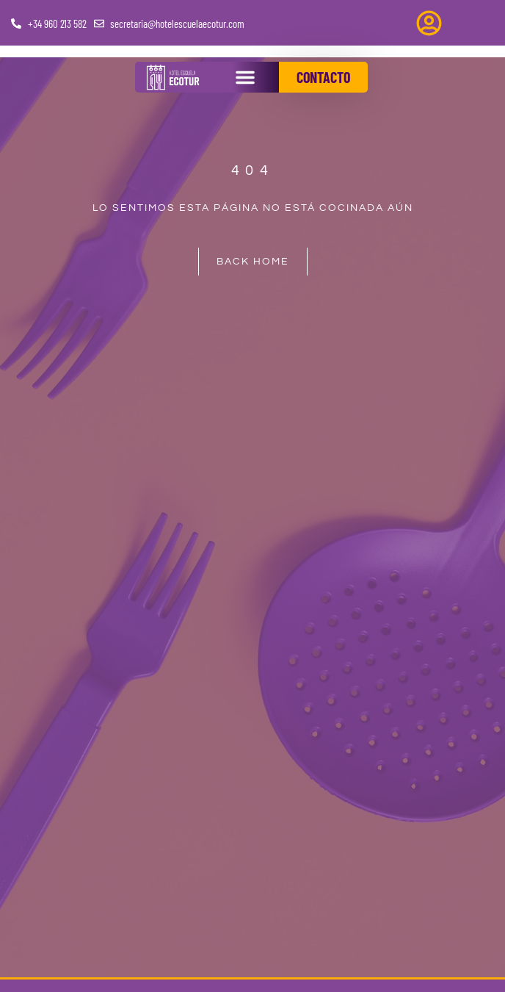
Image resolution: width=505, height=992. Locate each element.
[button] (245, 77)
